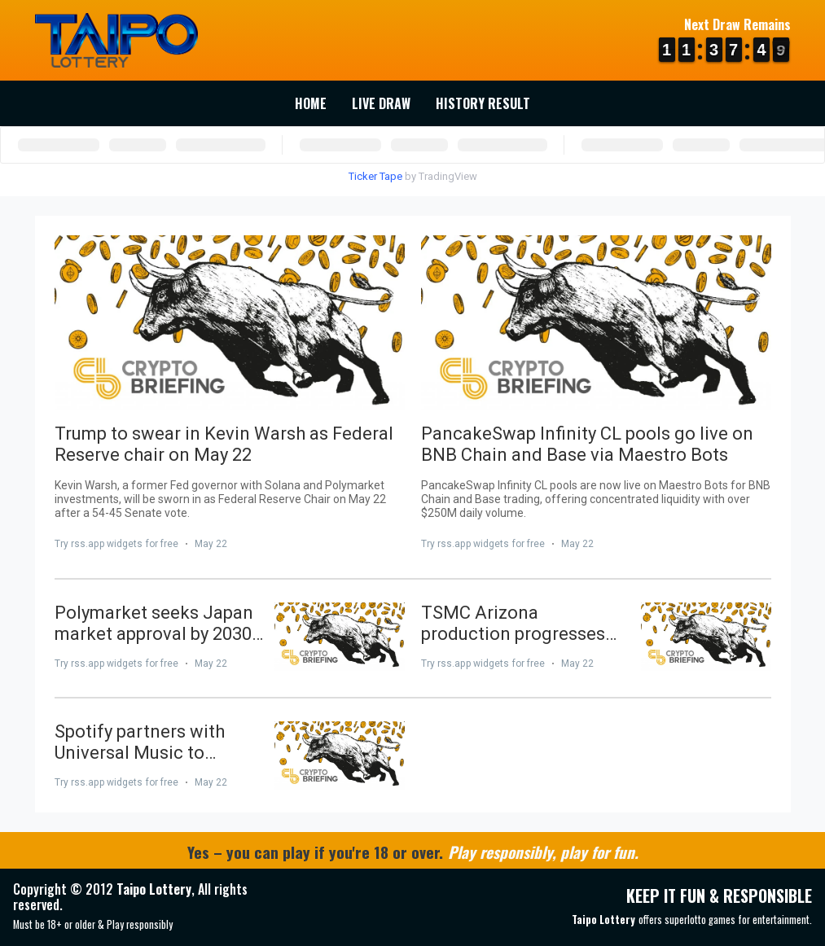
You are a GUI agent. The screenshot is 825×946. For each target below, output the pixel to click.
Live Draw (381, 103)
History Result (483, 103)
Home (311, 103)
